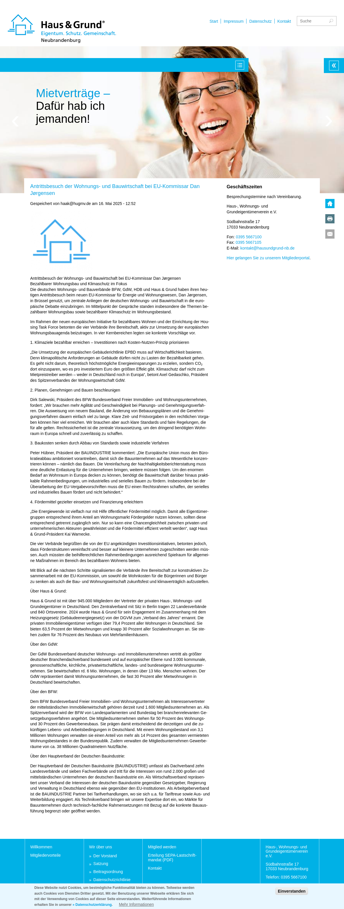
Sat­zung (100, 864)
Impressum (210, 21)
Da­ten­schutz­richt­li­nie (112, 880)
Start (190, 21)
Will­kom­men (41, 847)
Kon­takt (154, 868)
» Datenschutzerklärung (92, 906)
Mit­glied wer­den (162, 847)
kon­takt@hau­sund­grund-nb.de (267, 248)
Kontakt (260, 21)
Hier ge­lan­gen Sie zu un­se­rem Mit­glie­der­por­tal (268, 258)
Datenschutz (237, 21)
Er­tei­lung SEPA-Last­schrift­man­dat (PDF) (172, 857)
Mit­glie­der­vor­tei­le (45, 855)
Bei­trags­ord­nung (108, 872)
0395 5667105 (248, 242)
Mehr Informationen (136, 906)
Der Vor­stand (105, 856)
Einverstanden (291, 893)
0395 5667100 (249, 237)
